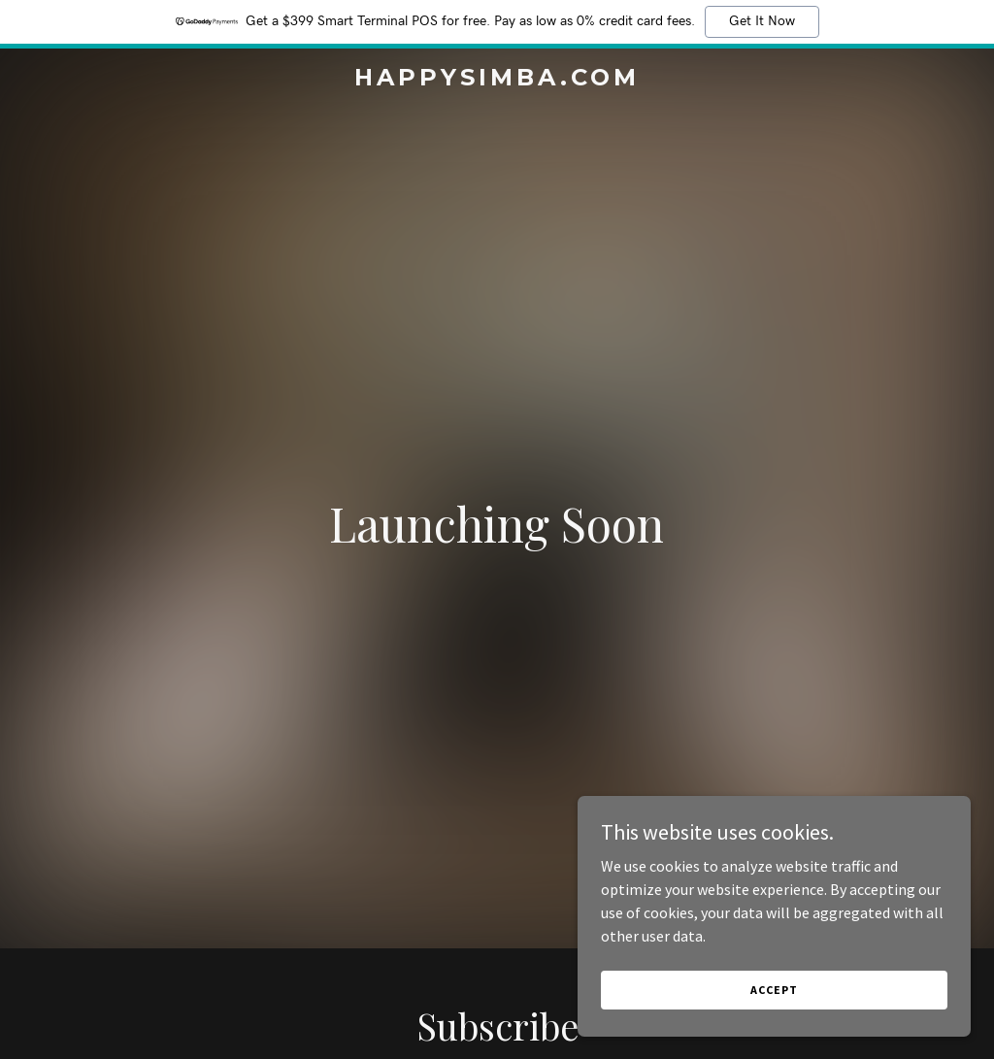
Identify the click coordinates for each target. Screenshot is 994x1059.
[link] (496, 79)
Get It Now (762, 21)
